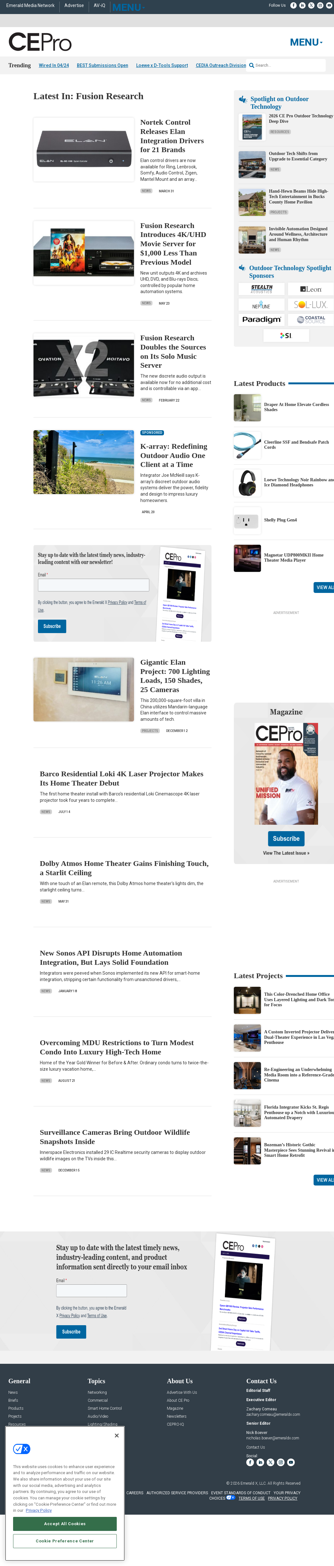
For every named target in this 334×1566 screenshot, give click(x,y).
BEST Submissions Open (102, 65)
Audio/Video (98, 1417)
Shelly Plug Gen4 (280, 520)
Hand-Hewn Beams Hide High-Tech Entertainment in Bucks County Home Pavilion (298, 196)
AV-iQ (99, 5)
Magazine (175, 1409)
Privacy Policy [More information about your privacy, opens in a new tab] (39, 1510)
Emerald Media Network (30, 5)
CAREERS (134, 1493)
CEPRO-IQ (175, 1424)
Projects (150, 731)
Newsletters (177, 1417)
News (146, 191)
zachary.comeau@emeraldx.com (273, 1414)
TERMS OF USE (252, 1498)
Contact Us (255, 1447)
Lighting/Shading (102, 1424)
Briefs (13, 1401)
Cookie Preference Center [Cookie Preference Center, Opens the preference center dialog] (65, 1541)
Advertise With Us (182, 1393)
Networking (97, 1393)
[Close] (117, 1436)
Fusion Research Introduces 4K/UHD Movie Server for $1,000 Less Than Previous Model (173, 243)
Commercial (98, 1401)
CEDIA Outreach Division (221, 65)
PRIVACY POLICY (282, 1498)
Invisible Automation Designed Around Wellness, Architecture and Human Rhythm (298, 234)
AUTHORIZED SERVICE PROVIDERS (177, 1493)
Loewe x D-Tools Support (162, 65)
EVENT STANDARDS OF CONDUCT (241, 1493)
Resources (280, 131)
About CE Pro (178, 1401)
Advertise (74, 5)
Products (16, 1409)
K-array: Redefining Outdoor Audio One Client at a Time (173, 455)
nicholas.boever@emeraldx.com (272, 1438)
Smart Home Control (105, 1409)
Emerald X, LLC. (254, 1483)
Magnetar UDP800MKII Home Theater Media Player (293, 557)
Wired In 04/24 (54, 65)
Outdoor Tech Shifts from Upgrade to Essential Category (298, 156)
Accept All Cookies (65, 1523)
